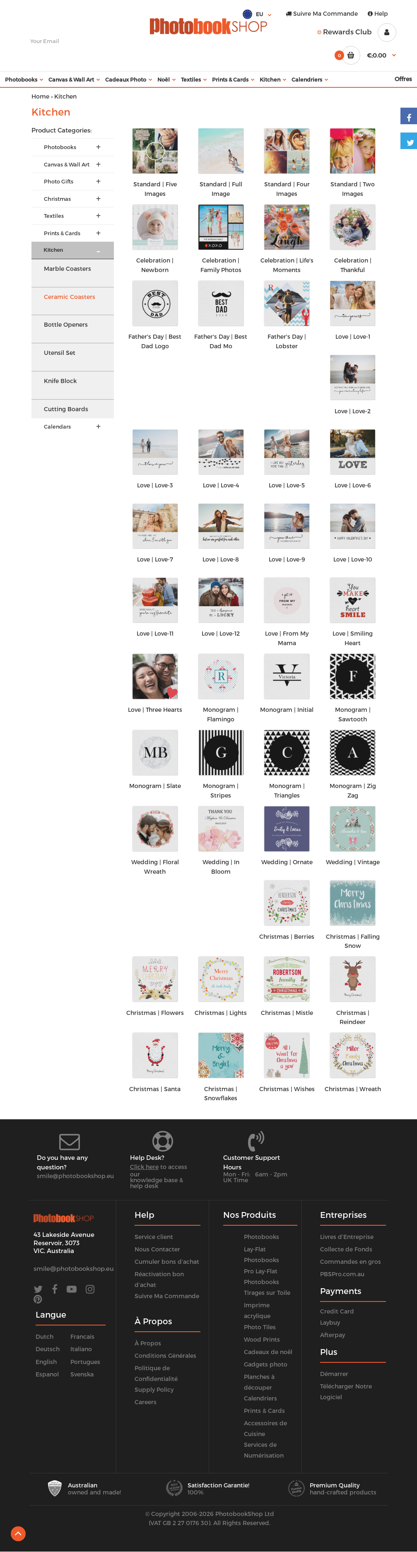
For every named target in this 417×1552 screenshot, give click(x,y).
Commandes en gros (350, 1261)
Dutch (44, 1336)
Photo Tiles (260, 1326)
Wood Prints (262, 1339)
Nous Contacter (157, 1249)
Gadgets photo (265, 1364)
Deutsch (48, 1348)
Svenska (82, 1374)
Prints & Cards (264, 1410)
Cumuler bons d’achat (167, 1261)
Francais (82, 1336)
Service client (154, 1236)
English (46, 1361)
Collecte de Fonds (346, 1249)
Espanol (47, 1374)
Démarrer (334, 1373)
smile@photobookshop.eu (75, 1175)
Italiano (81, 1348)
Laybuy (330, 1322)
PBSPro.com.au (342, 1273)
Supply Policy (154, 1389)
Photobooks (261, 1236)
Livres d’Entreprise (347, 1236)
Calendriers (260, 1398)
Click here (144, 1166)
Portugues (85, 1361)
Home (40, 96)
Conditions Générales (165, 1355)
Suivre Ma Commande (322, 13)
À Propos (148, 1343)
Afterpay (332, 1334)
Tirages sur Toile (267, 1292)
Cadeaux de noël (268, 1351)
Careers (146, 1401)
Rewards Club (344, 31)
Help (378, 13)
